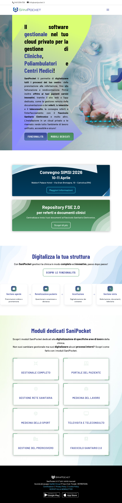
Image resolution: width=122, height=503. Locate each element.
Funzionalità (36, 136)
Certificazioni (48, 486)
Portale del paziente (86, 372)
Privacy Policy (61, 486)
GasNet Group (55, 484)
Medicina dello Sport (35, 422)
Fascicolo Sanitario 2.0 (86, 447)
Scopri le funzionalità (61, 272)
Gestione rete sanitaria (35, 397)
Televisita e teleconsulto (86, 422)
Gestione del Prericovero (35, 447)
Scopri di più (61, 225)
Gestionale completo (35, 372)
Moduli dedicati (60, 136)
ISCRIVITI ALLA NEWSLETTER (61, 489)
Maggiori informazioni (61, 190)
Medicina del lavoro (86, 397)
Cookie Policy (73, 486)
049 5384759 (19, 2)
